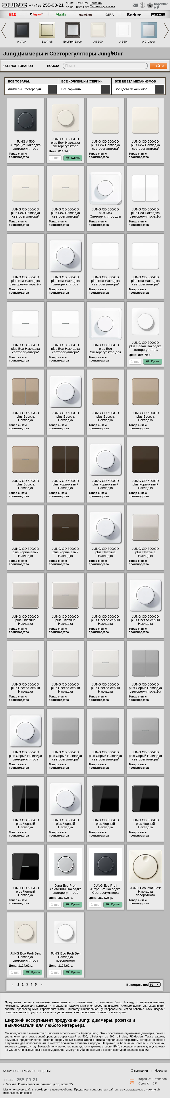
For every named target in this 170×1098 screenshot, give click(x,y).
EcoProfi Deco (72, 41)
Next (166, 31)
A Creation (149, 41)
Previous (3, 31)
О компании (139, 1070)
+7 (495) (46, 5)
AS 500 (98, 41)
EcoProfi (47, 41)
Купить (73, 158)
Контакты (96, 3)
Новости (161, 1070)
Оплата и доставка (102, 6)
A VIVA (21, 41)
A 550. (123, 41)
